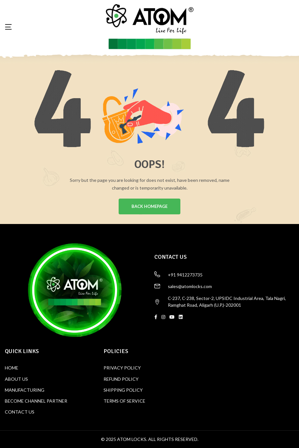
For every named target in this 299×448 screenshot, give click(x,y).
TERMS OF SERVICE (124, 401)
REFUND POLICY (121, 379)
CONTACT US (19, 412)
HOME (11, 368)
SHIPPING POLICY (123, 390)
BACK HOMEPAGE (149, 206)
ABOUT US (16, 379)
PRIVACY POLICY (122, 368)
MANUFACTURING (24, 390)
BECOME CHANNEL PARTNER (36, 401)
